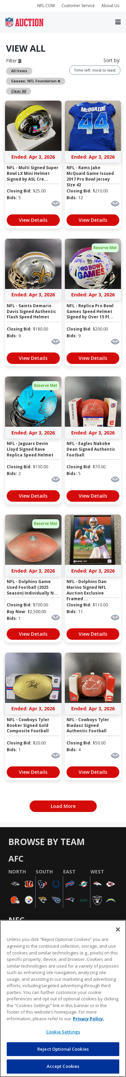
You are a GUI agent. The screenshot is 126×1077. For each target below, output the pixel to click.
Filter (14, 60)
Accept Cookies (63, 1066)
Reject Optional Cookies (63, 1049)
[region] (63, 998)
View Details (33, 220)
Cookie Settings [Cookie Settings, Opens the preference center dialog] (63, 1032)
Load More (63, 806)
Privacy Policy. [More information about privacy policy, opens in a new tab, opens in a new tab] (88, 1019)
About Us (110, 5)
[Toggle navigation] (118, 22)
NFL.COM (46, 5)
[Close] (118, 929)
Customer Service (78, 5)
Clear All (18, 91)
